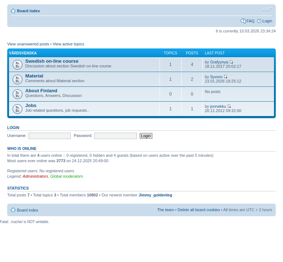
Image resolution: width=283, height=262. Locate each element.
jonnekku (218, 106)
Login (267, 21)
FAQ (250, 21)
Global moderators (66, 176)
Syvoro (216, 77)
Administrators (35, 176)
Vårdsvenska (23, 53)
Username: (17, 135)
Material (34, 76)
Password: (83, 135)
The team (165, 210)
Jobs (30, 105)
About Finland (41, 90)
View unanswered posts (28, 44)
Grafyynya (219, 62)
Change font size (267, 9)
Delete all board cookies (199, 210)
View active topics (68, 44)
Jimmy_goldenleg (155, 195)
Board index (28, 11)
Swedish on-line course (51, 61)
